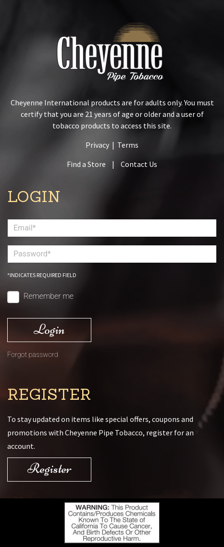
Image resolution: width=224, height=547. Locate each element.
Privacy (97, 145)
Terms (127, 145)
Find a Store (86, 164)
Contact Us (139, 164)
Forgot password (32, 355)
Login (49, 329)
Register (49, 468)
